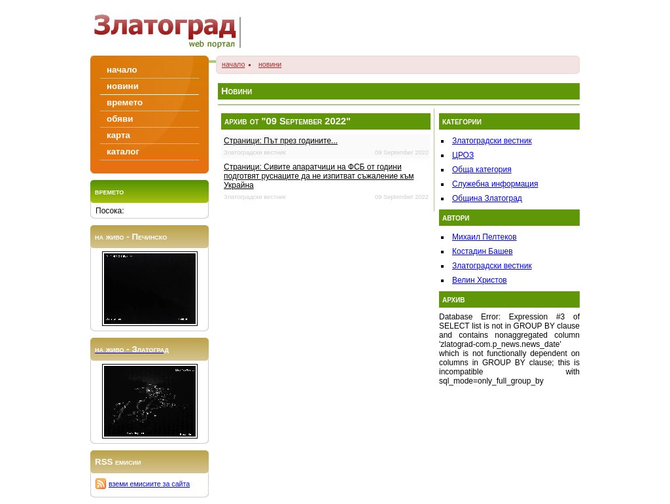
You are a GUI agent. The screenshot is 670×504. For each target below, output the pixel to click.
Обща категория (482, 169)
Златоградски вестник (492, 140)
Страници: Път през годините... (281, 140)
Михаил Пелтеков (484, 237)
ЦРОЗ (463, 155)
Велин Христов (479, 280)
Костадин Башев (482, 251)
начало (233, 64)
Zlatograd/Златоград (171, 28)
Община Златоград (487, 198)
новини (269, 64)
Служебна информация (495, 184)
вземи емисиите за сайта (149, 484)
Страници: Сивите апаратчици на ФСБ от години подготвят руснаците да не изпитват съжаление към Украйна (319, 176)
